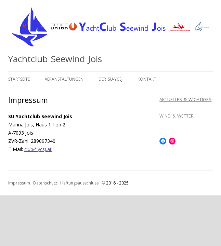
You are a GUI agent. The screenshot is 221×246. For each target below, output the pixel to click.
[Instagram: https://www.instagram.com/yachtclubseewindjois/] (172, 141)
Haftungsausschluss (79, 183)
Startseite (19, 79)
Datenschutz (45, 183)
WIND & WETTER (176, 116)
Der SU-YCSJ (110, 79)
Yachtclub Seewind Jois (55, 58)
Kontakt (147, 79)
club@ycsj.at (38, 149)
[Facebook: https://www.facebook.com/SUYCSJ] (162, 141)
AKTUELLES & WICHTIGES (185, 99)
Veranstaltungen (64, 79)
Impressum (19, 183)
